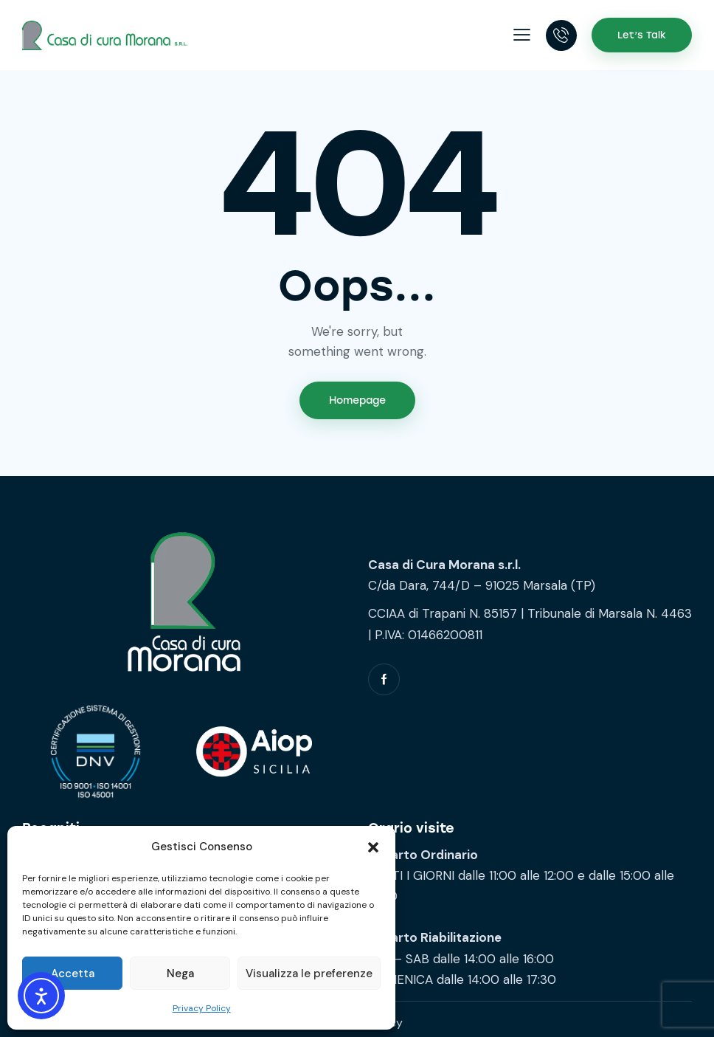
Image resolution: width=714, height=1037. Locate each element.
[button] (373, 847)
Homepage (357, 400)
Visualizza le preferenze (309, 973)
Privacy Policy (202, 1008)
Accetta (72, 973)
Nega (180, 973)
